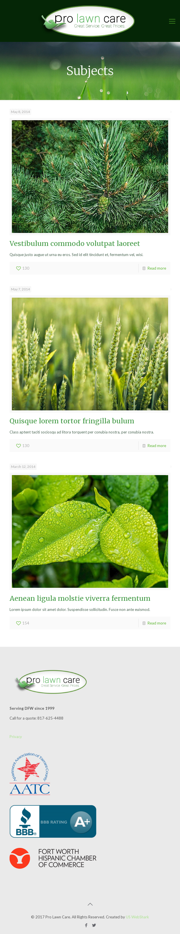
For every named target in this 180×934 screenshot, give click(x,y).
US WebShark (137, 917)
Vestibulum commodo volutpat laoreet (75, 243)
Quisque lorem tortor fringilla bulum (72, 421)
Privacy (16, 736)
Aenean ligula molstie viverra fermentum (80, 598)
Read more (157, 268)
